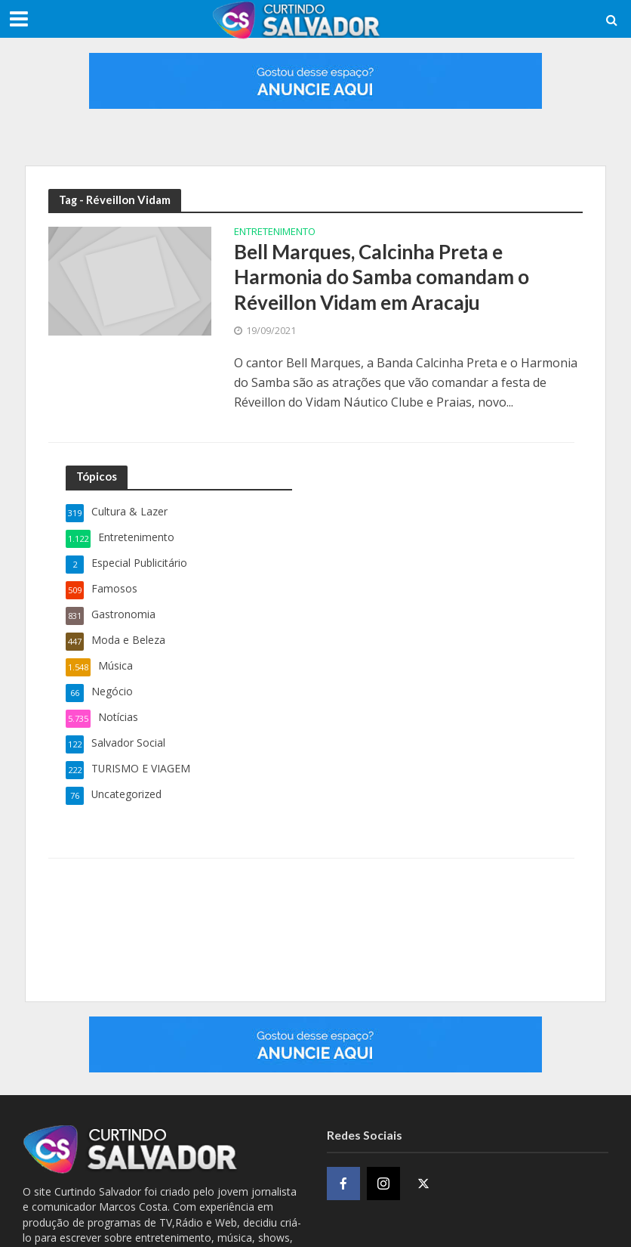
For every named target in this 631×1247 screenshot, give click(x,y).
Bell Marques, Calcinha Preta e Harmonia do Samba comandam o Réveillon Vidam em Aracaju (381, 277)
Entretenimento (275, 232)
